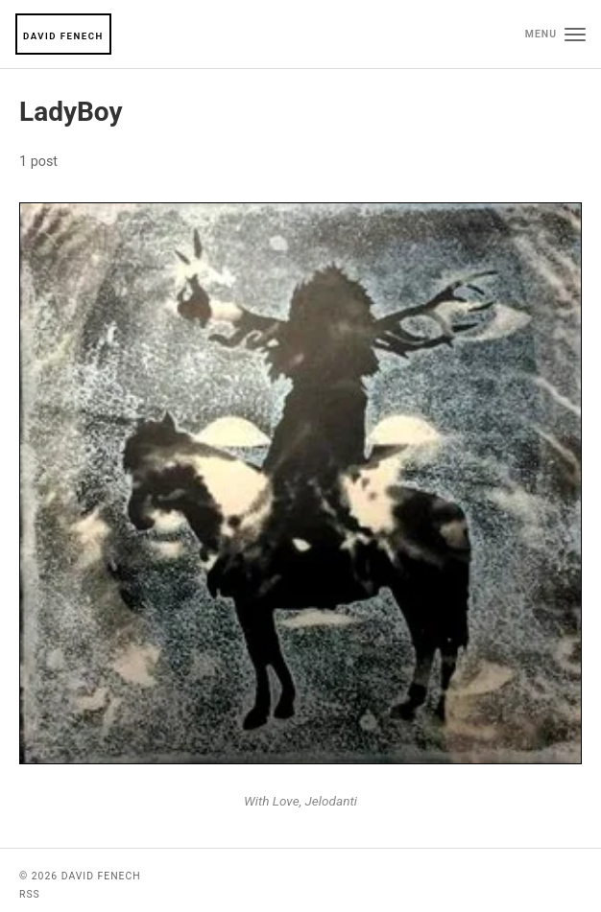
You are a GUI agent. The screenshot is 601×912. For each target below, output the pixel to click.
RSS (29, 894)
